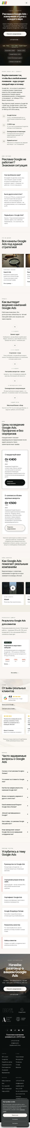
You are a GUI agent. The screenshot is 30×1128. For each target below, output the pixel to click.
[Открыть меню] (26, 3)
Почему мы (19, 1062)
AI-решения (5, 1070)
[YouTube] (18, 1030)
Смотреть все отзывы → (9, 708)
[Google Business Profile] (22, 1030)
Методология (19, 1059)
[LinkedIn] (11, 1030)
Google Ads (5, 1059)
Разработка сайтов (7, 1062)
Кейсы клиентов (6, 1080)
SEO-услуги (5, 1056)
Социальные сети (6, 1064)
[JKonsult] (4, 3)
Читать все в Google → (8, 704)
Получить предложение (15, 34)
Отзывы (18, 1064)
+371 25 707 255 (15, 1040)
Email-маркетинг (6, 1067)
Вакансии (18, 1067)
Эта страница (8, 283)
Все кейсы (15, 673)
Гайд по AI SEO (5, 1091)
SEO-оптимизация (7, 1088)
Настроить (15, 1123)
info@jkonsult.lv (15, 1043)
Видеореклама (6, 1072)
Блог (3, 1083)
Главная (11, 10)
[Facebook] (7, 1030)
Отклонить (15, 1119)
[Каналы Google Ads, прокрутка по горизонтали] (15, 270)
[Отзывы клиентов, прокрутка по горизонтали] (15, 724)
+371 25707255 (15, 40)
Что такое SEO (6, 1086)
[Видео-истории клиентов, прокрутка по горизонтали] (15, 594)
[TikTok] (15, 1030)
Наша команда (20, 1056)
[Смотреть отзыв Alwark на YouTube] (13, 593)
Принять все (15, 1115)
